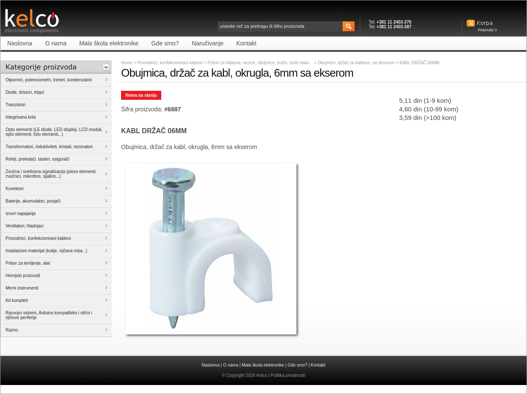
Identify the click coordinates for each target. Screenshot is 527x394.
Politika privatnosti (288, 375)
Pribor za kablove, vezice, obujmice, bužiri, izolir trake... (260, 62)
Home (127, 62)
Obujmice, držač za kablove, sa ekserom (356, 62)
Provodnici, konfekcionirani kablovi (170, 62)
